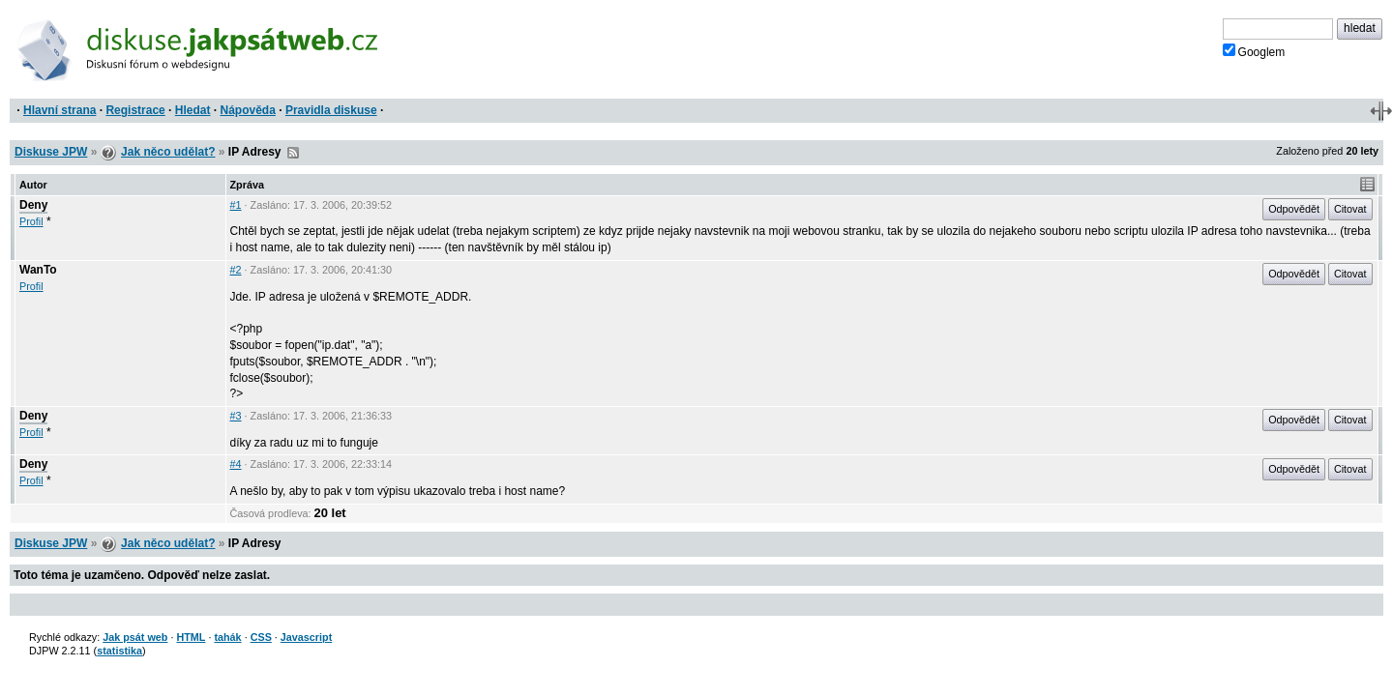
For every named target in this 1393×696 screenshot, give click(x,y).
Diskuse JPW (51, 152)
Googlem (1254, 51)
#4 (236, 464)
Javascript (306, 637)
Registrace (134, 110)
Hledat (193, 110)
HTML (190, 637)
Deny (33, 205)
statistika (119, 650)
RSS (293, 153)
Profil (31, 221)
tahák (227, 637)
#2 (236, 270)
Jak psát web (135, 637)
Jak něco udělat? (168, 152)
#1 (236, 205)
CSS (261, 637)
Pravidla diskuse (331, 110)
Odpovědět (1293, 209)
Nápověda (248, 110)
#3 (236, 415)
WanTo (38, 269)
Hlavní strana (59, 110)
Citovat (1350, 209)
